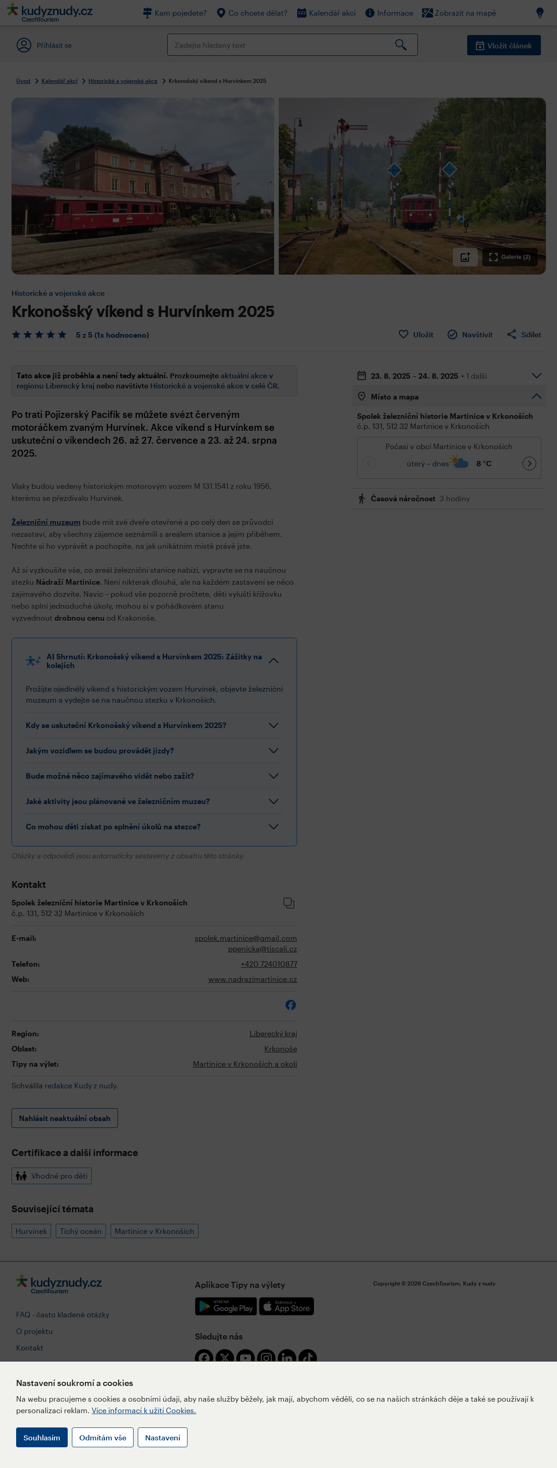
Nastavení (162, 1437)
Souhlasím (41, 1437)
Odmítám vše (102, 1437)
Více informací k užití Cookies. (144, 1410)
